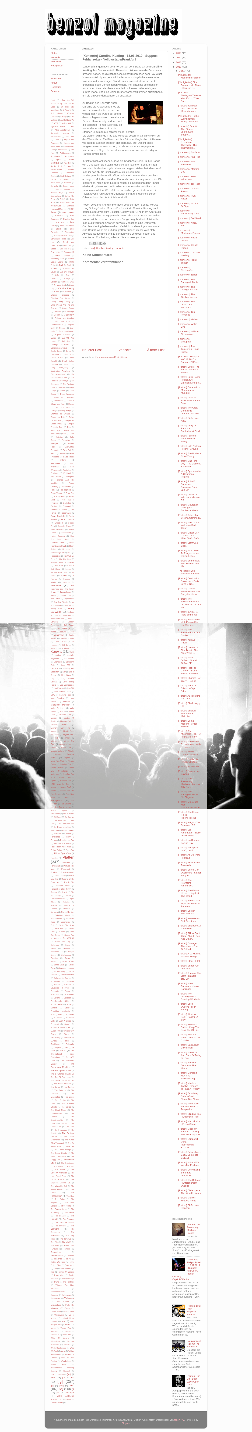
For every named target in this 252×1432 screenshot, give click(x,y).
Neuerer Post (92, 350)
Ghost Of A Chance (59, 510)
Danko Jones (56, 351)
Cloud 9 (57, 315)
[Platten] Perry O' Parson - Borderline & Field (189, 428)
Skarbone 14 (57, 952)
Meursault (55, 731)
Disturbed (58, 401)
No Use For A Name (61, 807)
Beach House (68, 186)
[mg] (61, 1385)
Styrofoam (70, 1014)
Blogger (126, 1423)
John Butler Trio (57, 619)
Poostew (66, 862)
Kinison (54, 648)
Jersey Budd (56, 609)
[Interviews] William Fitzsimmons (188, 332)
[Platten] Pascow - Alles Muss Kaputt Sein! (189, 400)
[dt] (63, 1377)
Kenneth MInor (67, 638)
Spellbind (54, 994)
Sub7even (58, 1017)
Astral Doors (56, 169)
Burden (54, 268)
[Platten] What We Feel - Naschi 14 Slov (188, 1017)
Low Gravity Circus (62, 691)
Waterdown (55, 1341)
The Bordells (69, 1087)
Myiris (53, 781)
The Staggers (68, 1219)
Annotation (62, 150)
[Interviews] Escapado (184, 340)
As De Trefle (57, 166)
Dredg (53, 410)
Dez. (181, 71)
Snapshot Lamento (66, 968)
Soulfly (67, 984)
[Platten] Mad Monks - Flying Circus (189, 1122)
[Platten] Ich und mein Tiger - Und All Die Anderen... (189, 903)
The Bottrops (60, 1090)
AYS (56, 123)
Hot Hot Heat (65, 559)
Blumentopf (69, 232)
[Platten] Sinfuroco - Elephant (188, 1206)
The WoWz (67, 1242)
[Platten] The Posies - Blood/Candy (189, 454)
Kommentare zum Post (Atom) (111, 357)
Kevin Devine (60, 642)
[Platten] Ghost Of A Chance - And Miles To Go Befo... (189, 535)
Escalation (66, 440)
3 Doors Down (57, 113)
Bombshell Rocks (58, 239)
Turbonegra (66, 1295)
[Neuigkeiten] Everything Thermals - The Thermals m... (187, 143)
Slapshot (54, 958)
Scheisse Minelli (62, 915)
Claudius (57, 311)
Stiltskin (54, 1008)
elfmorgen (69, 1392)
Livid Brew (66, 675)
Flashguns (70, 476)
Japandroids (69, 599)
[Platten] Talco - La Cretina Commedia (189, 516)
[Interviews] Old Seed (189, 218)
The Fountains (60, 1130)
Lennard (54, 668)
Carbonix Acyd (60, 285)
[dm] (53, 1377)
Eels (69, 427)
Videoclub (55, 1331)
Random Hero (62, 886)
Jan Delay (55, 599)
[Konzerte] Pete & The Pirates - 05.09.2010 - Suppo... (187, 130)
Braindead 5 (69, 252)
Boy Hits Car (65, 249)
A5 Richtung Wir (68, 120)
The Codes (69, 1097)
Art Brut (67, 163)
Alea (72, 127)
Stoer (67, 1008)
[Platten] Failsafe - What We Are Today (187, 438)
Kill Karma (66, 645)
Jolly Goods (69, 625)
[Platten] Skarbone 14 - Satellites (189, 927)
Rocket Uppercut (58, 899)
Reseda (54, 892)
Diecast (62, 387)
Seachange (65, 922)
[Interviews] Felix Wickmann (187, 178)
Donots (71, 404)
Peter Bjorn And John (61, 847)
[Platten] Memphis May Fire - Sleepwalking (187, 1076)
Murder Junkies (64, 777)
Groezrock (59, 523)
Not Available (68, 814)
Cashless (67, 292)
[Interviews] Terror (187, 274)
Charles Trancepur (60, 295)
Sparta (68, 991)
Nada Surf (66, 787)
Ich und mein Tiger (59, 572)
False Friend (68, 457)
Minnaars (54, 741)
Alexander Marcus (60, 133)
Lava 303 (65, 665)
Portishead (55, 866)
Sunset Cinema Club (60, 1027)
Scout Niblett (56, 919)
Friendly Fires (59, 496)
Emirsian (59, 437)
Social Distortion (67, 975)
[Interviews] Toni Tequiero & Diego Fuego (188, 349)
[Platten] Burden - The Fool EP (187, 912)
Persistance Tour (67, 840)
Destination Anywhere (60, 371)
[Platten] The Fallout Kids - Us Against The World (189, 893)
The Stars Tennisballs (64, 1222)
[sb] (60, 1389)
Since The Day (62, 942)
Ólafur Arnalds (57, 1403)
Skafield (66, 948)
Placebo (54, 858)
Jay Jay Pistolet (61, 602)
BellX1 (62, 199)
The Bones (55, 1087)
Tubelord (54, 1295)
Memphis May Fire (60, 728)
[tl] (73, 1389)
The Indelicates (67, 1163)
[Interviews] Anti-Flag (189, 157)
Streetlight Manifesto (60, 1011)
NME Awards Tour (60, 784)
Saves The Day (67, 912)
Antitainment (65, 153)
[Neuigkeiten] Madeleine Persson (189, 76)
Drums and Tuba (58, 417)
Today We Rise (58, 1262)
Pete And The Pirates (62, 843)
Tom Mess (69, 1265)
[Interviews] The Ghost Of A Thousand (186, 304)
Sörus (66, 1034)
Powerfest (65, 869)
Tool (52, 1272)
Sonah (57, 985)
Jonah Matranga (62, 628)
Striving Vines (56, 1014)
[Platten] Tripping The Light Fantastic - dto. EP (189, 976)
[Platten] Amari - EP (188, 766)
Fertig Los (67, 470)
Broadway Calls (57, 259)
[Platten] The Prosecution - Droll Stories (189, 632)
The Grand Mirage (62, 1150)
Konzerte (119, 248)
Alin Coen (69, 136)
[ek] (72, 1377)
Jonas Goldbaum (58, 632)
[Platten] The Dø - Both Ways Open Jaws (193, 1380)
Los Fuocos (59, 688)
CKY (57, 275)
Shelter (62, 932)
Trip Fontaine (68, 1282)
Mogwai (67, 758)
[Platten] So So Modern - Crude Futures (188, 723)
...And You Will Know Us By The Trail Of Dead (62, 103)
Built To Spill (65, 265)
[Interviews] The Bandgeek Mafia (188, 281)
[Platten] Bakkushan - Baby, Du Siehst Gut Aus (189, 1155)
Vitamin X (55, 1335)
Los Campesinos (67, 685)
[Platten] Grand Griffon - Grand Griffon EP (187, 660)
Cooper (62, 328)
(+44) (53, 100)
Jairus (53, 595)
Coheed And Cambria (64, 318)
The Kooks (60, 1169)
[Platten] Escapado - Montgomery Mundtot (189, 390)
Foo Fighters (65, 490)
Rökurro (66, 909)
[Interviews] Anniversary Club (188, 212)
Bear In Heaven (62, 189)
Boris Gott (67, 245)
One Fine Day (60, 820)
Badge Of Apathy (60, 179)
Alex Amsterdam (62, 130)
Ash (69, 166)
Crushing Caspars (66, 331)
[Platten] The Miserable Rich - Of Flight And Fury (189, 734)
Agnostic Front (58, 126)
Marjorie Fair (65, 715)
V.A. (63, 1321)
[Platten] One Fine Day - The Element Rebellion (189, 464)
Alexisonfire (56, 136)
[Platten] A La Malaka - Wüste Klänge (189, 955)
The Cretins (60, 1100)
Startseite (124, 350)
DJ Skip (66, 341)
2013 (179, 53)
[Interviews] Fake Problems (187, 163)
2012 (179, 57)
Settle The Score (66, 925)
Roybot (54, 905)
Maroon (54, 718)
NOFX (53, 787)
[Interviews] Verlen (188, 319)
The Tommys (65, 1239)
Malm (62, 711)
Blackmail (59, 216)
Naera (53, 791)
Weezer (67, 1345)
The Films (70, 1127)
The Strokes (59, 1226)
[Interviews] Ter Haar (189, 183)
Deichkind (67, 364)
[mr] (93, 248)
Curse (53, 338)
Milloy (67, 738)
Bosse (53, 249)
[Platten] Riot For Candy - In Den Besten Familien (188, 671)
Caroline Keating (105, 248)
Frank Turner (56, 493)
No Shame (66, 804)
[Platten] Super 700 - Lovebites (189, 967)
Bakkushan (55, 183)
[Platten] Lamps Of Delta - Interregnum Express (188, 1143)
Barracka (54, 186)
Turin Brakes (62, 1302)
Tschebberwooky (58, 1292)
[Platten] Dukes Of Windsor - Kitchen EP (189, 497)
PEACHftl (55, 830)
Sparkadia (55, 991)
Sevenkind (59, 928)
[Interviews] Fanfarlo (189, 152)
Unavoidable (56, 1305)
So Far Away (59, 971)
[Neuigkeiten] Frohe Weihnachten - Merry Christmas (188, 119)
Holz (69, 553)
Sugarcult (55, 1024)
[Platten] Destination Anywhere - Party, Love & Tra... (189, 581)
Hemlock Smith (57, 543)
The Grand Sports (59, 1153)
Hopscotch (55, 556)
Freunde (55, 91)
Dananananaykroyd (59, 348)
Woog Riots (58, 1364)
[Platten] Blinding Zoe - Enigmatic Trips (189, 1115)
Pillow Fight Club (62, 853)
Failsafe (63, 453)
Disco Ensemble (67, 394)
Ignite (63, 575)
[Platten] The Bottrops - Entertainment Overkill (189, 1183)
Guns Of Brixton (65, 526)
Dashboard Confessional (61, 354)
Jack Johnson (66, 592)
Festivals (54, 473)
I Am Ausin (58, 566)
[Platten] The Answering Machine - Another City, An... (189, 782)
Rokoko (66, 902)
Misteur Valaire (57, 751)
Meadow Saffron (59, 725)
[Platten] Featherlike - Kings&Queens (189, 760)
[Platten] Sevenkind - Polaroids (189, 864)
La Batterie (69, 658)
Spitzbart (67, 998)
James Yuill (66, 595)
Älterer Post (155, 350)
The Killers (58, 1166)
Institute (66, 582)
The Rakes (60, 1199)
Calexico (54, 278)
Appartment (69, 156)
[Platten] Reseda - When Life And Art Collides (189, 1037)
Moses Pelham (57, 768)
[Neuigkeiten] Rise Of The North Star (194, 1344)
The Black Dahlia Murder (62, 1080)
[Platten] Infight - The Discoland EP (189, 823)
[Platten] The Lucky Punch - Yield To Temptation (188, 1106)
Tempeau (57, 1047)
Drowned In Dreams (60, 414)
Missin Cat (66, 748)
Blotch (58, 229)
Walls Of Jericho (60, 1338)
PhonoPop (70, 850)
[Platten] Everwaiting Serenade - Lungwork (189, 1172)
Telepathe (70, 1044)
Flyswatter (66, 486)
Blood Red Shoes (66, 226)
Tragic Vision (59, 1275)
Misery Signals (65, 744)
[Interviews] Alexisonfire (185, 268)
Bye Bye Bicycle (67, 272)
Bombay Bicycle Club (62, 235)
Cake (68, 275)
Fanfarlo (62, 460)
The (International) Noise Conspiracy (62, 1054)
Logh (53, 678)
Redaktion (56, 87)
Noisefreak (55, 814)
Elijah (72, 434)
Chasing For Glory (60, 298)
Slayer (67, 958)
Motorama (55, 774)
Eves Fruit (67, 450)
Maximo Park (65, 721)
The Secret (69, 1212)
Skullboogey (66, 955)
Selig (53, 925)
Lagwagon (58, 662)
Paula (68, 833)
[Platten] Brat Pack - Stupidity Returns (193, 1310)
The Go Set (69, 1146)
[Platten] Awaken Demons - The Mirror (187, 1065)
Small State (59, 965)
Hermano (66, 549)
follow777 (179, 1420)
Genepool (67, 506)
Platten (54, 53)
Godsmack (66, 513)
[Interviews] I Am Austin (187, 197)
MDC (53, 695)
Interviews (56, 61)
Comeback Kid (57, 325)
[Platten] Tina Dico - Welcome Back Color (188, 525)
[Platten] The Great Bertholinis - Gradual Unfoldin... (189, 410)
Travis (56, 1282)
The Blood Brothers (62, 1084)
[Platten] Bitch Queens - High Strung (187, 1007)
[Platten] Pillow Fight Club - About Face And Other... (189, 936)
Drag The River (62, 407)
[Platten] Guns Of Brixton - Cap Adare (187, 688)
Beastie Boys (57, 193)
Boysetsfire (55, 252)
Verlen (68, 1324)
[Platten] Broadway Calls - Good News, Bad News (188, 1096)
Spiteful (57, 998)
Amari (56, 140)
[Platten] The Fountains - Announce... (186, 883)
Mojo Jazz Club (57, 761)
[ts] (58, 1392)
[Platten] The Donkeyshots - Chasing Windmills (189, 996)
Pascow (57, 833)
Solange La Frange (62, 978)
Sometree (70, 981)
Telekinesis (55, 1044)
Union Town (56, 1312)
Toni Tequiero (65, 1269)
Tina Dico (58, 1259)
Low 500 (70, 688)
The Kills (70, 1166)
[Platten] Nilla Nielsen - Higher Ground (189, 447)
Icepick (68, 569)
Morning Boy (65, 764)
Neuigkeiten (57, 65)
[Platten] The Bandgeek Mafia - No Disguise (189, 794)
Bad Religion (65, 176)
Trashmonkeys (68, 1278)
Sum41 (67, 1024)
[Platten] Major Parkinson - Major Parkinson (189, 986)
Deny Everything (59, 368)
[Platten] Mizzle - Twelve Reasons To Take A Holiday (189, 1086)
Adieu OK (66, 123)
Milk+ (57, 738)
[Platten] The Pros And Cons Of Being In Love (189, 1055)
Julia (72, 632)
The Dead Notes (58, 1110)
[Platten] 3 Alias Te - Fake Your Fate (188, 613)
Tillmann (70, 1255)
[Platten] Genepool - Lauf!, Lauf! (188, 849)
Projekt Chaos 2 (67, 872)
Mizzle (58, 754)
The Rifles (66, 1206)
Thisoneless (56, 1252)
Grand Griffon (67, 519)
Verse (53, 1328)
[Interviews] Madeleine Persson (189, 231)
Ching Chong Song (60, 301)
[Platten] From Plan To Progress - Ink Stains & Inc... (188, 553)
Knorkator (66, 648)
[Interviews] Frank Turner (187, 261)
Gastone (54, 506)
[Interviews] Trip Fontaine (186, 313)
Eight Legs (55, 430)
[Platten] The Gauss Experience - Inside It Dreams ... (189, 744)
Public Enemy (59, 876)
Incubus (66, 579)
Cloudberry (69, 315)
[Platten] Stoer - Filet (189, 961)
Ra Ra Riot (69, 882)
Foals (53, 490)
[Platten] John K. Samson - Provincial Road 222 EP (188, 485)
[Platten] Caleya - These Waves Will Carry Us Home (189, 591)
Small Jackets (68, 961)
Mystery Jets (65, 781)
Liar (64, 672)
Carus (56, 292)
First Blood (56, 476)
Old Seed (57, 817)
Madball (66, 701)
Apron (58, 160)
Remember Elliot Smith (61, 889)
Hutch (71, 562)
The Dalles (66, 1107)
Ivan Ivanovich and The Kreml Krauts (62, 589)
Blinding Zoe (68, 219)
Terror (63, 1050)
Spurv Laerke (56, 1004)
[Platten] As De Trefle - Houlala (189, 856)
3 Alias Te (67, 110)
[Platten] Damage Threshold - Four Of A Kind (188, 946)
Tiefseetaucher (57, 1255)
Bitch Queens (68, 212)
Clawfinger (69, 311)
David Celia (57, 358)
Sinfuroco (55, 945)
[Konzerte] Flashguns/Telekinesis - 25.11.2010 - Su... (189, 96)
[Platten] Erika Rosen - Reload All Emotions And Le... (189, 380)
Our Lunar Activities (66, 824)
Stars (69, 1004)
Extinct (53, 453)
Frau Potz (70, 493)
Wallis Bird (66, 1335)
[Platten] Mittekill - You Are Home (187, 1199)
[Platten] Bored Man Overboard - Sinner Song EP (189, 872)
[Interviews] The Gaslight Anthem (188, 288)
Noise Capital (59, 810)
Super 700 (55, 1031)
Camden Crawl (67, 282)
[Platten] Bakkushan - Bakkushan (189, 1046)
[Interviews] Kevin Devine (187, 239)
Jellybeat (68, 605)
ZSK (52, 1374)
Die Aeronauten (58, 374)
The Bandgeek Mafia (61, 1070)
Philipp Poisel (56, 850)
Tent (66, 1047)
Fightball (67, 473)
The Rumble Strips (59, 1209)
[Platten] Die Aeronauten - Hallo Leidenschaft (189, 833)
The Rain (70, 1196)
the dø (68, 1399)
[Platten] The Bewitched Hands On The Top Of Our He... (189, 603)
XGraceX (66, 1371)
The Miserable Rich (59, 1186)
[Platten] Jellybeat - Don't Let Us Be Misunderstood (188, 108)
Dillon (63, 391)
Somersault (55, 981)
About (54, 82)
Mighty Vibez (68, 734)
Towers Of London (66, 1272)
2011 (179, 62)
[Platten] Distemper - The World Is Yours (189, 1191)
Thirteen (66, 1249)
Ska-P (53, 948)
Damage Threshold (60, 344)
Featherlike (55, 463)
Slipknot (54, 961)
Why (63, 1351)
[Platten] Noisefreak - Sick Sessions (189, 919)
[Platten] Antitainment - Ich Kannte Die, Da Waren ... (189, 622)
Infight (53, 582)
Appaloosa (55, 156)
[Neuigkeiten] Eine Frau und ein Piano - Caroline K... (189, 85)
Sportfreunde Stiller (60, 1001)
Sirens (67, 945)
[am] (69, 1374)
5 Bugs (63, 117)
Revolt (64, 892)
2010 (179, 67)
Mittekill (71, 751)
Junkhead (59, 635)
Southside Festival (60, 988)
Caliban (54, 282)
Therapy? (55, 1245)
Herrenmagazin (57, 553)
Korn (72, 652)
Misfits (53, 748)
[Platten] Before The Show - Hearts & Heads (188, 370)
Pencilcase (55, 837)
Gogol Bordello (58, 516)
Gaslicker (67, 503)
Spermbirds (69, 994)
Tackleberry (55, 1037)
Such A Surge (65, 1021)
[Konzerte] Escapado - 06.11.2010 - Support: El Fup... (189, 359)
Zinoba (61, 1374)
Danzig (68, 351)
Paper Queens (68, 830)
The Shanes (59, 1216)
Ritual (68, 895)
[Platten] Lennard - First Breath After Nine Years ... (188, 650)
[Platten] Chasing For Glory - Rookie (189, 679)
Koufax (58, 655)
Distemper (58, 397)
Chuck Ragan (68, 308)
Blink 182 (59, 222)
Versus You (66, 1328)
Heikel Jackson (58, 536)
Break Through (62, 255)
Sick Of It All (68, 938)
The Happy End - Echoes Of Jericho (189, 572)
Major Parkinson (58, 708)
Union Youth (69, 1312)
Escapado (55, 443)
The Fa (64, 1123)
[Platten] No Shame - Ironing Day (189, 841)
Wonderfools (66, 1361)
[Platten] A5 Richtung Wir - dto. (189, 697)
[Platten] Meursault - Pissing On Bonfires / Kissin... (189, 507)
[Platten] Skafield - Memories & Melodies (188, 713)
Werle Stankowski (58, 1348)
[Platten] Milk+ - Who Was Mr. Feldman (189, 1163)
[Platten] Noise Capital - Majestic (188, 753)
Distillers (70, 397)
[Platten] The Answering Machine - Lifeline (193, 1228)
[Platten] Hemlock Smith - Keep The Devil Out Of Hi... (188, 1027)
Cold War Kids (62, 321)
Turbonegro (55, 1298)
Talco (67, 1041)
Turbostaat (69, 1298)
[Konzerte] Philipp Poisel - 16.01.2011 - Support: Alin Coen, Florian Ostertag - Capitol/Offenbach (186, 1269)
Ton (55, 1269)
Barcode (67, 183)
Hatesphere (66, 533)
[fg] (60, 1381)
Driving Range (65, 410)
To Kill (68, 1259)
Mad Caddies (57, 698)
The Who (54, 1242)
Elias (64, 434)
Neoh (66, 797)
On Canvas (69, 817)
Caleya (67, 278)
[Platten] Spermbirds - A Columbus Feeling (189, 474)
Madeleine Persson (60, 705)
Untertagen (59, 1315)
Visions (67, 1331)
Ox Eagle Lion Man (62, 827)
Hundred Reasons (58, 562)
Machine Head (65, 695)
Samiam (54, 912)
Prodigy (54, 872)
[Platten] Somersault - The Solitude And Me (189, 563)
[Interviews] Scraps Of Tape (188, 204)
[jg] (52, 1385)
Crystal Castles (62, 335)
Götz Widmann (57, 529)
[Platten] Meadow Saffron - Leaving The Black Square (189, 1131)
